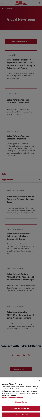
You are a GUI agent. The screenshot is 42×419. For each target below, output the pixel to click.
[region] (21, 398)
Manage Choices (21, 402)
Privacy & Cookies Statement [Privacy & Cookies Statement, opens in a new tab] (12, 398)
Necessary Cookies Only (21, 408)
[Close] (39, 380)
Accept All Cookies (21, 415)
